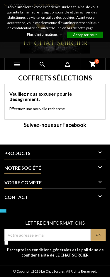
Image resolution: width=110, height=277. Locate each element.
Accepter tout (85, 34)
